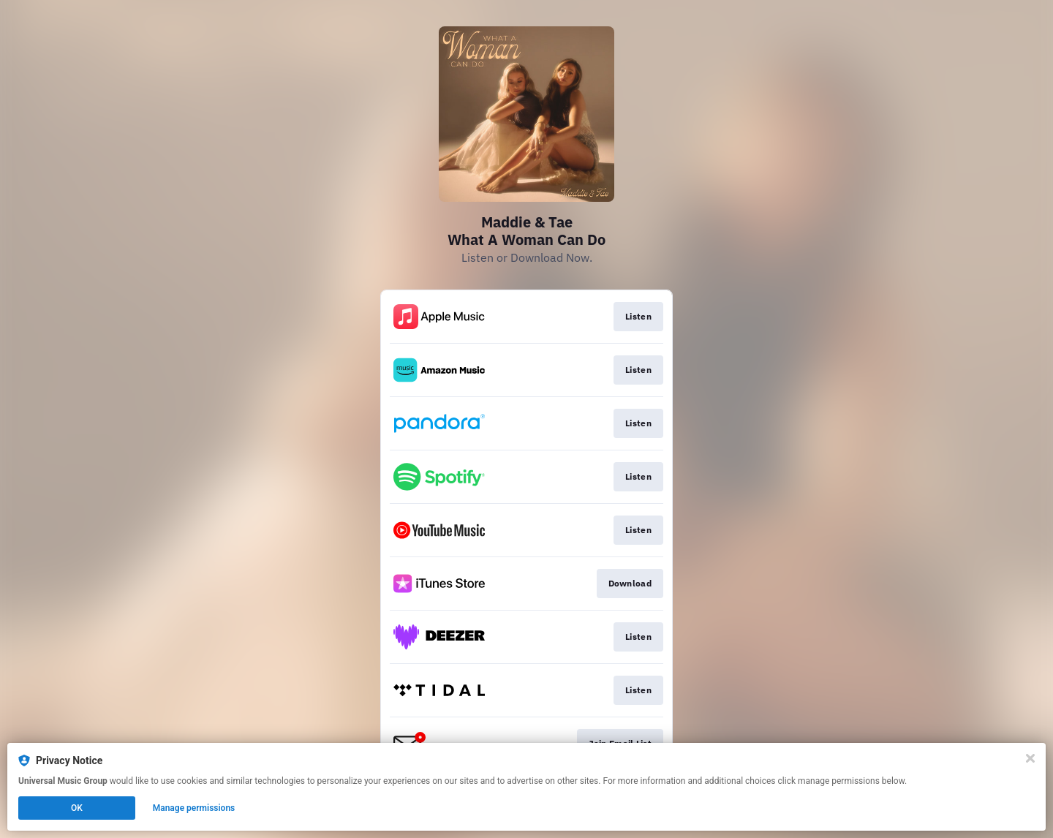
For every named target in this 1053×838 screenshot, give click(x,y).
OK (77, 808)
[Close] (1030, 758)
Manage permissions (194, 808)
